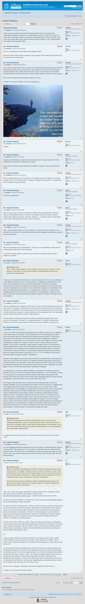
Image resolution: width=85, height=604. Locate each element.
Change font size (80, 12)
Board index (8, 12)
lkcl (7, 462)
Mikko (7, 414)
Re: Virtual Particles (11, 46)
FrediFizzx (8, 30)
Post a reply (7, 24)
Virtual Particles (10, 21)
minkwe (8, 262)
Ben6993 (8, 329)
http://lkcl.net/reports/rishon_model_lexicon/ (17, 496)
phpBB (37, 597)
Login (80, 16)
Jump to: (57, 582)
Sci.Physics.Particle (25, 12)
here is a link (54, 322)
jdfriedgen (8, 48)
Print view (76, 12)
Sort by (48, 574)
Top (81, 43)
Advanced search (77, 8)
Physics (15, 12)
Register (74, 16)
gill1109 (8, 157)
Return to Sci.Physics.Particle (11, 582)
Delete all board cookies (55, 594)
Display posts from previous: (30, 574)
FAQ (68, 16)
